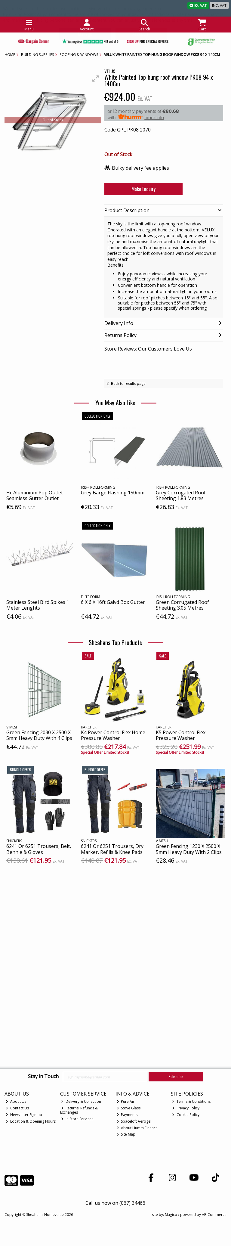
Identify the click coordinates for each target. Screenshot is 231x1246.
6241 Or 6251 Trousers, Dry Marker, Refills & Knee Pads (112, 849)
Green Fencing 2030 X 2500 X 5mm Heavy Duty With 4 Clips (39, 735)
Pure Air (126, 1101)
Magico (171, 1214)
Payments (127, 1114)
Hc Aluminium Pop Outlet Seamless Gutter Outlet (34, 495)
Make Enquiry (140, 189)
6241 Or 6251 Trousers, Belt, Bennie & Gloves (38, 849)
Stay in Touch (43, 1077)
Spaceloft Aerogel (134, 1121)
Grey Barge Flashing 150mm (112, 492)
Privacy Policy (185, 1108)
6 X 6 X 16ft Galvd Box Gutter (113, 602)
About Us (16, 1101)
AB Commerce (214, 1214)
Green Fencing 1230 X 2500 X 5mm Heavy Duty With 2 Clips (189, 849)
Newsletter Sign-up (24, 1114)
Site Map (126, 1134)
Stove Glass (129, 1108)
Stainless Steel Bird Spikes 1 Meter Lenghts (37, 605)
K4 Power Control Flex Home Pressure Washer (113, 735)
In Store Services (77, 1118)
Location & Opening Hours (31, 1121)
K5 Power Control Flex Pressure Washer (180, 735)
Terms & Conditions (191, 1101)
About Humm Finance (137, 1127)
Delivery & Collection (81, 1101)
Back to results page (128, 383)
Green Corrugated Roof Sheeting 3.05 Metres (182, 605)
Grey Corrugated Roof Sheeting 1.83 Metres (181, 495)
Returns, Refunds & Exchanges (79, 1110)
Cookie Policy (185, 1114)
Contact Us (17, 1108)
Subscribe (175, 1076)
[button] (95, 78)
